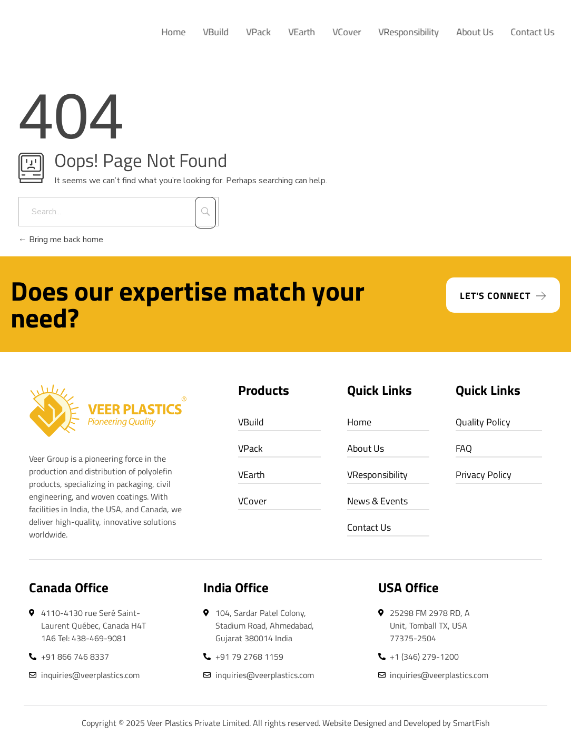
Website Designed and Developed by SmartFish (406, 723)
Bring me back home (60, 239)
